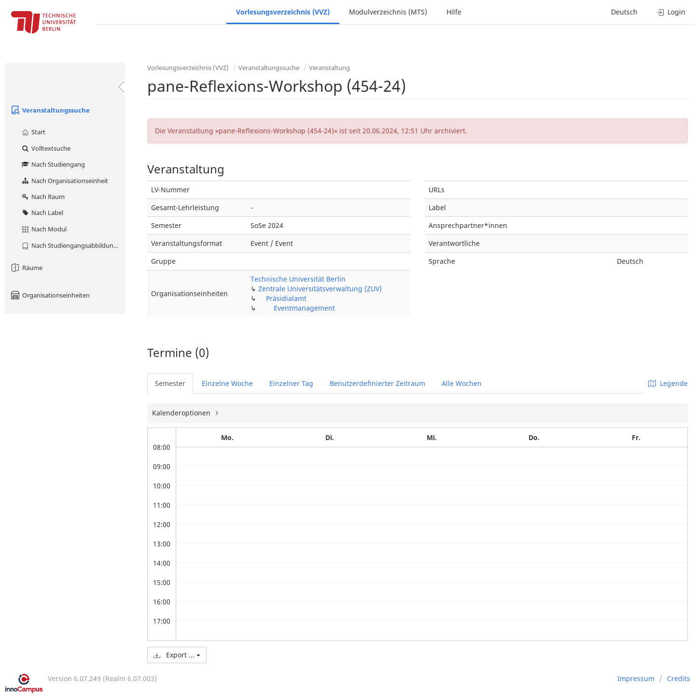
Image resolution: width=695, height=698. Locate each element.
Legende (668, 383)
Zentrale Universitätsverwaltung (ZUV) (320, 288)
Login (671, 11)
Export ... (176, 654)
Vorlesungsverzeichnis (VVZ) (283, 11)
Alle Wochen (462, 383)
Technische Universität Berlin (298, 279)
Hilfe (453, 11)
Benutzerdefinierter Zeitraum (377, 383)
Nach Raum (43, 196)
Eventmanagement (304, 308)
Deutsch (624, 11)
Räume (26, 267)
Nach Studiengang (53, 164)
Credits (678, 678)
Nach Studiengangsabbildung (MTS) (73, 245)
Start (33, 132)
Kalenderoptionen (182, 412)
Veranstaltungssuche (50, 110)
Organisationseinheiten (50, 295)
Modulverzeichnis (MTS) (388, 11)
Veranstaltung (329, 67)
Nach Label (42, 212)
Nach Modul (44, 229)
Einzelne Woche (227, 383)
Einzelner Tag (291, 383)
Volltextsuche (45, 148)
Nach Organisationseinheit (64, 180)
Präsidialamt (286, 298)
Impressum (635, 678)
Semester (170, 383)
